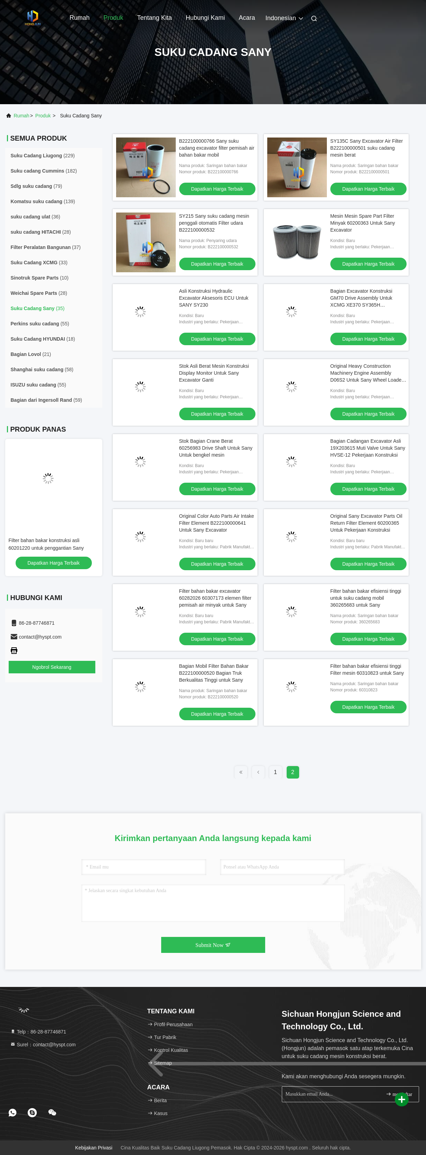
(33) (39, 262)
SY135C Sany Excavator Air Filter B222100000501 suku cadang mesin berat (366, 148)
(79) (36, 186)
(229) (43, 155)
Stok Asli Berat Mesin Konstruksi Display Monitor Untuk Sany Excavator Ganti (214, 373)
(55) (40, 323)
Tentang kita (154, 17)
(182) (44, 171)
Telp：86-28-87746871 (38, 1031)
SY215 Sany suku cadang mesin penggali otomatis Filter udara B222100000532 (214, 223)
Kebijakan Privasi (93, 1147)
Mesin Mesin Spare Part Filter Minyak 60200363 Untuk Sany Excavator (362, 223)
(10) (40, 278)
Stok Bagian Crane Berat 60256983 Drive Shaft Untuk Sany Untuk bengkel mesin (216, 448)
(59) (46, 400)
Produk (113, 17)
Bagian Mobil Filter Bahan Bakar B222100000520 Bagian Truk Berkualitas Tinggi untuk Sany (214, 673)
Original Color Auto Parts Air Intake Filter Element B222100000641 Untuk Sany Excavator (216, 523)
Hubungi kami (205, 17)
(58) (42, 369)
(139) (43, 201)
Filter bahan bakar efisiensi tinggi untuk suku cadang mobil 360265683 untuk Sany (365, 598)
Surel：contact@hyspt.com (43, 1044)
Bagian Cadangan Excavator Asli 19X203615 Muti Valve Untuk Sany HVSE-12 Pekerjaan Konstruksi (367, 448)
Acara (247, 17)
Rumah (80, 17)
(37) (46, 247)
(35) (38, 308)
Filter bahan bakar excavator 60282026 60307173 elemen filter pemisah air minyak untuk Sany (215, 598)
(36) (35, 216)
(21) (31, 354)
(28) (41, 232)
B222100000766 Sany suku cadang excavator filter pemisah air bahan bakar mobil (216, 148)
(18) (43, 339)
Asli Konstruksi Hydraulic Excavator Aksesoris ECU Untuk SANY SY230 (214, 298)
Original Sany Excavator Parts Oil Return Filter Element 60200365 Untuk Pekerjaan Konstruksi (366, 523)
